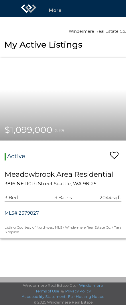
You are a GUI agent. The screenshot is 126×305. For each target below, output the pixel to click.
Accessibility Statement (44, 296)
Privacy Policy (78, 291)
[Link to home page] (28, 8)
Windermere (91, 285)
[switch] (114, 152)
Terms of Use (47, 291)
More (55, 10)
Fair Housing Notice (86, 296)
